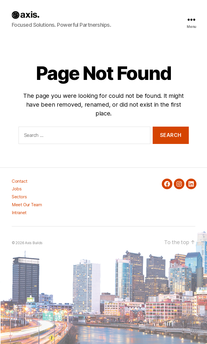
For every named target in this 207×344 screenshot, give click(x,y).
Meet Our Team (27, 204)
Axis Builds (34, 243)
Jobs (16, 189)
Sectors (19, 196)
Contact (19, 181)
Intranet (19, 212)
